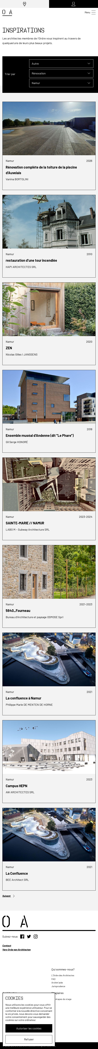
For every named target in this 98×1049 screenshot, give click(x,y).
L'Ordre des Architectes (62, 975)
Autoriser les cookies (28, 1028)
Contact (6, 945)
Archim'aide (57, 982)
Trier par (10, 74)
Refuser (28, 1039)
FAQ (53, 979)
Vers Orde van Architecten (16, 949)
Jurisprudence (58, 986)
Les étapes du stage (61, 999)
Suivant (8, 895)
